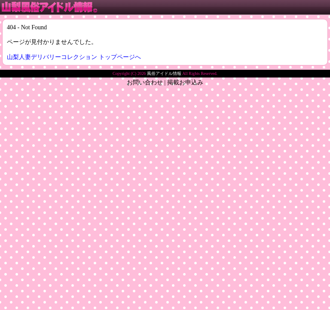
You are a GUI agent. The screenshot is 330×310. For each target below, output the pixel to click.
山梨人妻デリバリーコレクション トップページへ (74, 57)
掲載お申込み (185, 82)
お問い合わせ (145, 82)
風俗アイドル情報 (164, 73)
